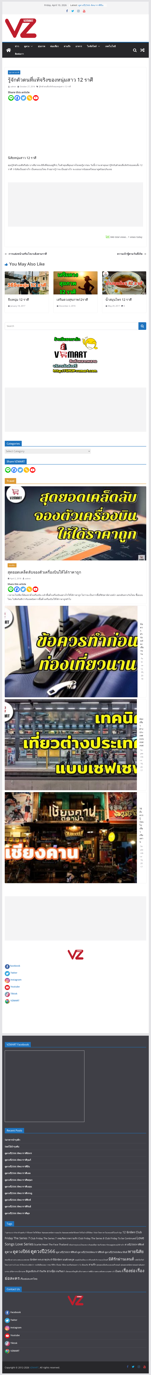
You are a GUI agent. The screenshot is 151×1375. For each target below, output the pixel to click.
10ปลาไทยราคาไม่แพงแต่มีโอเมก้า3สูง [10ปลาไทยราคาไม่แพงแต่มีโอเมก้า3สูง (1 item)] (107, 1232)
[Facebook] (17, 98)
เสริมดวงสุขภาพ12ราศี (72, 299)
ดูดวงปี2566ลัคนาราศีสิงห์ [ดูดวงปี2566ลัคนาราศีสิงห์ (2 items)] (90, 1252)
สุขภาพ (41, 46)
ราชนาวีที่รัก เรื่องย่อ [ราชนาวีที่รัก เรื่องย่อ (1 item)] (53, 1265)
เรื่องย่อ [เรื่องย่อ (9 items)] (128, 1270)
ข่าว (17, 46)
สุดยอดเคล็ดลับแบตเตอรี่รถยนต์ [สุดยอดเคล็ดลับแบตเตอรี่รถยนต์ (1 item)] (108, 1265)
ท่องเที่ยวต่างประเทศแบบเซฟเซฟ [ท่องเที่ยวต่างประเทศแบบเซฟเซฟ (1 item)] (17, 1260)
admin (13, 86)
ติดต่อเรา (19, 53)
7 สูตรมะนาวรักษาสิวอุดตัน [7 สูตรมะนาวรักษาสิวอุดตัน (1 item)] (15, 1232)
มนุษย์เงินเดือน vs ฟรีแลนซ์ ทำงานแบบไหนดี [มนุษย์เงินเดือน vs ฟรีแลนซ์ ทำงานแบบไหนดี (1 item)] (91, 1260)
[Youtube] (36, 98)
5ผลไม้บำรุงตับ (12, 1146)
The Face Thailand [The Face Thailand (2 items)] (58, 1244)
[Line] (11, 98)
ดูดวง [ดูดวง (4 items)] (8, 1252)
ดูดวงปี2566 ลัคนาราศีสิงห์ (18, 1199)
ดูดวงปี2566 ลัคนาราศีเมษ (17, 1173)
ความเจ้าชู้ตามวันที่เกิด (131, 254)
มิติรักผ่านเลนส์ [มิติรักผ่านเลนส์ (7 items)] (121, 1259)
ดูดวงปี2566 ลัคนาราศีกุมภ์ (18, 1159)
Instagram (15, 979)
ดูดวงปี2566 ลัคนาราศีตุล (17, 1213)
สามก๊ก (67, 46)
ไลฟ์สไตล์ (92, 46)
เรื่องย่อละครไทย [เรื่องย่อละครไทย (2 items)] (28, 1278)
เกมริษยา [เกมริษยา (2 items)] (60, 1271)
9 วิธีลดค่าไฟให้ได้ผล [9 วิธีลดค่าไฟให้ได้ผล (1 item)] (33, 1232)
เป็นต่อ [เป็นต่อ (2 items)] (118, 1271)
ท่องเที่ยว (54, 46)
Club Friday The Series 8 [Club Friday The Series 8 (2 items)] (91, 1238)
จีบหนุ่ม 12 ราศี (18, 299)
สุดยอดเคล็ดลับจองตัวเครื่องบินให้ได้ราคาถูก (44, 572)
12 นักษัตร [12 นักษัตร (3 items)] (128, 1232)
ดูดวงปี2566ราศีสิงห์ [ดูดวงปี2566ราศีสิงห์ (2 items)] (66, 1252)
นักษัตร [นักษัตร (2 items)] (33, 1259)
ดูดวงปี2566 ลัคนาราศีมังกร (18, 1153)
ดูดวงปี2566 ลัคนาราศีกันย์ (18, 1206)
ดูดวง (26, 46)
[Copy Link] (29, 98)
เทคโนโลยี (110, 46)
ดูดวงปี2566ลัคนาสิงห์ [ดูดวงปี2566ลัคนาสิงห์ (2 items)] (116, 1252)
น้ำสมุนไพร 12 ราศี (118, 299)
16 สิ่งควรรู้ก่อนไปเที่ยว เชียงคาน (141, 825)
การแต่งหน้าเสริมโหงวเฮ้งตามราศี (26, 254)
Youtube (15, 986)
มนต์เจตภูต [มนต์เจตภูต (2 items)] (68, 1259)
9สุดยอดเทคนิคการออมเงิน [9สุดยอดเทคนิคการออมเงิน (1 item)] (51, 1232)
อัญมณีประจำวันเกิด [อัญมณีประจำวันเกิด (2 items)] (36, 1271)
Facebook (12, 965)
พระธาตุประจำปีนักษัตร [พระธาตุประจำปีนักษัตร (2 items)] (50, 1259)
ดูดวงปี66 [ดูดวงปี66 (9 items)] (21, 1251)
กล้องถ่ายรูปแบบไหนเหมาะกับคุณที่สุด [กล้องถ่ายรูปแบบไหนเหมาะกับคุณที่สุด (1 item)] (83, 1245)
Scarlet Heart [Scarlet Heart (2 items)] (41, 1244)
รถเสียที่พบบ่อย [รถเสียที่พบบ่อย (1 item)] (40, 1265)
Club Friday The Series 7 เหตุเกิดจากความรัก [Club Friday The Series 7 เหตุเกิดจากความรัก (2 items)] (54, 1238)
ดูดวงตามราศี (14, 72)
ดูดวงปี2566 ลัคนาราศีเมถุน (18, 1186)
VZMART (14, 1000)
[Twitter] (23, 98)
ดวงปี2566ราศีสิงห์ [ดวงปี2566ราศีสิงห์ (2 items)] (134, 1244)
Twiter (13, 972)
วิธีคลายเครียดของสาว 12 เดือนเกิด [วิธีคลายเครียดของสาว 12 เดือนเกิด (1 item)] (75, 1265)
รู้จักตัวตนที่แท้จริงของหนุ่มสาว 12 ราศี (55, 86)
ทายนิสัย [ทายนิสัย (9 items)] (136, 1251)
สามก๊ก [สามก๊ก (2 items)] (92, 1264)
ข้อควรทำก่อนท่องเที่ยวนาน (142, 639)
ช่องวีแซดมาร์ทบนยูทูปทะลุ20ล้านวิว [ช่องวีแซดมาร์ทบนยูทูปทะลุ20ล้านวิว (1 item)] (110, 1245)
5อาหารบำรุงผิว (12, 1139)
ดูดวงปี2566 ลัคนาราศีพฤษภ (18, 1179)
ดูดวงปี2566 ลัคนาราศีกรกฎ (18, 1193)
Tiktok (13, 993)
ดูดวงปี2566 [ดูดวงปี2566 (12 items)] (43, 1251)
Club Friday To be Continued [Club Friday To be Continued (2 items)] (120, 1238)
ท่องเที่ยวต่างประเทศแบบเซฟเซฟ (141, 732)
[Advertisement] (75, 204)
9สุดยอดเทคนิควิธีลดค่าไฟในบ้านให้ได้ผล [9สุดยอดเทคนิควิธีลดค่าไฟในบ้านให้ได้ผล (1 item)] (77, 1232)
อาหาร (79, 46)
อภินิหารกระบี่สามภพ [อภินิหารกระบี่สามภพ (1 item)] (17, 1271)
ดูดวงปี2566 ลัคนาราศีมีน (90, 5)
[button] (31, 46)
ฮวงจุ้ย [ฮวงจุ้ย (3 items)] (51, 1271)
